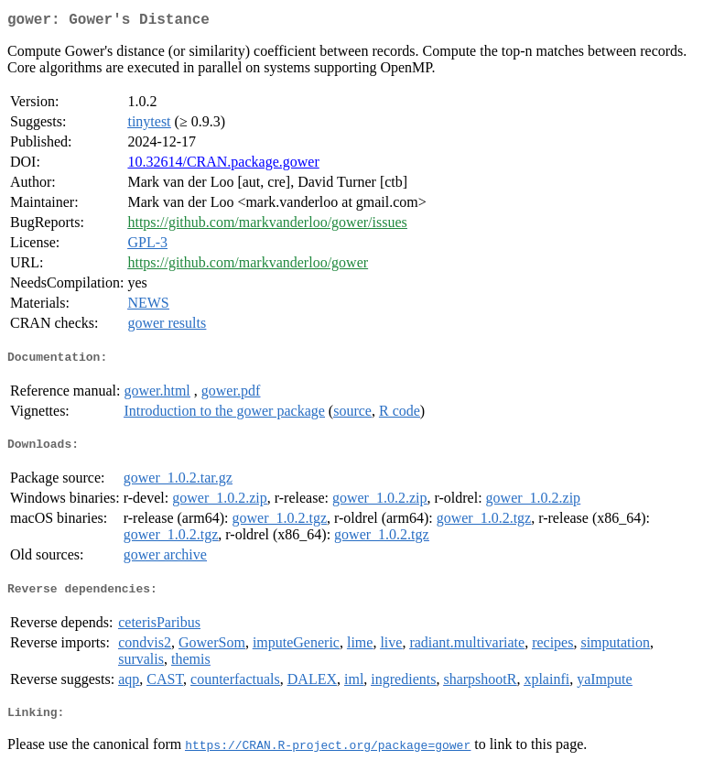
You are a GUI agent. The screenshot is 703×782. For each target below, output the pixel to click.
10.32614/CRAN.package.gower (223, 165)
